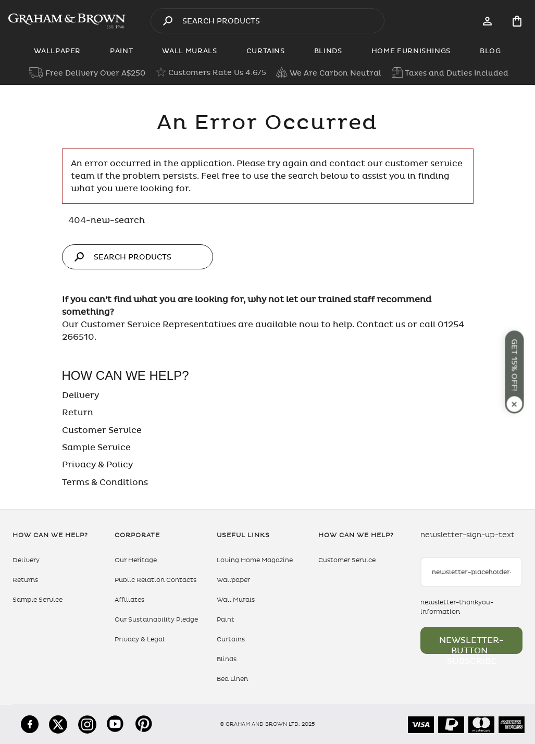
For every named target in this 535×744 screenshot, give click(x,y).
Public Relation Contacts (155, 580)
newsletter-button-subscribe (471, 644)
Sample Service (96, 447)
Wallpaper (233, 580)
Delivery (80, 395)
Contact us (380, 324)
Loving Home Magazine (255, 560)
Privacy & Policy (97, 465)
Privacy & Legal (140, 639)
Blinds (227, 659)
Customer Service (102, 430)
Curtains (231, 639)
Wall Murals (236, 599)
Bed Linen (232, 679)
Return (77, 412)
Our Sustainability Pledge (156, 619)
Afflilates (129, 599)
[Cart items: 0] (517, 21)
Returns (25, 580)
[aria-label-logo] (67, 21)
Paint (225, 619)
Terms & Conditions (105, 482)
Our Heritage (136, 560)
